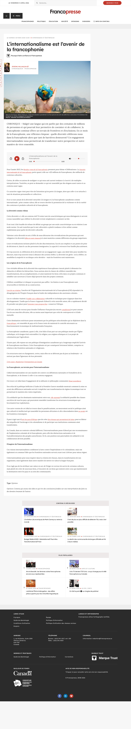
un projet (81, 411)
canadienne (66, 310)
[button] (17, 16)
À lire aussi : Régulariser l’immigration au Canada (24, 362)
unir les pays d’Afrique (29, 419)
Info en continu (101, 21)
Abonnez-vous (112, 3)
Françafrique (11, 323)
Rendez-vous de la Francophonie (36, 169)
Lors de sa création (14, 290)
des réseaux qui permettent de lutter (61, 419)
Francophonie (28, 21)
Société (64, 21)
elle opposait (55, 397)
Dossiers (86, 21)
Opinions (75, 21)
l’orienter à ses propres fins (37, 304)
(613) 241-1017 (59, 638)
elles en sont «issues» (33, 238)
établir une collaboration (36, 299)
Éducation (53, 21)
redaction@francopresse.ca (102, 638)
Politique (41, 21)
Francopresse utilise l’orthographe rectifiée (93, 617)
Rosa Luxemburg (75, 381)
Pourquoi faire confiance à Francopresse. (26, 56)
